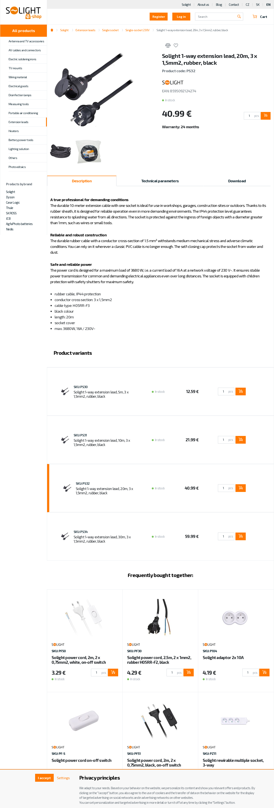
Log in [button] (181, 16)
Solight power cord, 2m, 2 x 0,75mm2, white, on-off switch (79, 660)
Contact (234, 4)
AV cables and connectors (25, 50)
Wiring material (18, 77)
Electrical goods (18, 86)
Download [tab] (237, 180)
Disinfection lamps (20, 95)
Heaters (14, 131)
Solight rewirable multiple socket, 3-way (233, 762)
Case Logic (13, 202)
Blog (219, 4)
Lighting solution (19, 149)
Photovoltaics (17, 167)
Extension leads (18, 122)
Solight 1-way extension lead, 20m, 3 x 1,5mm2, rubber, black (192, 30)
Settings (63, 778)
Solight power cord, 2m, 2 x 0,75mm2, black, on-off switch (154, 762)
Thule (9, 208)
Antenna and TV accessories (26, 41)
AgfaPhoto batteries (19, 224)
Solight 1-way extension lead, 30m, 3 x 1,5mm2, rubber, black (102, 539)
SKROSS (11, 213)
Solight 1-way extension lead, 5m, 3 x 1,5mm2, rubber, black (101, 394)
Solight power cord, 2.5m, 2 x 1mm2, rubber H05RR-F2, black (159, 660)
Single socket (110, 30)
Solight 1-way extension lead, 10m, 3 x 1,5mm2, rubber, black (102, 442)
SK (258, 4)
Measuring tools (19, 104)
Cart (260, 17)
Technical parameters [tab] (160, 180)
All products (23, 30)
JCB (8, 218)
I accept (44, 778)
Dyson (10, 197)
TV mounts (15, 68)
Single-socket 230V (137, 30)
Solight (10, 192)
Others (13, 158)
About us (203, 4)
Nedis (9, 229)
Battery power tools (21, 140)
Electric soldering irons (22, 59)
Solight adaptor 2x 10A (223, 657)
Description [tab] (82, 180)
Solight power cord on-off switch (81, 760)
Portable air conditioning (23, 113)
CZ (247, 4)
